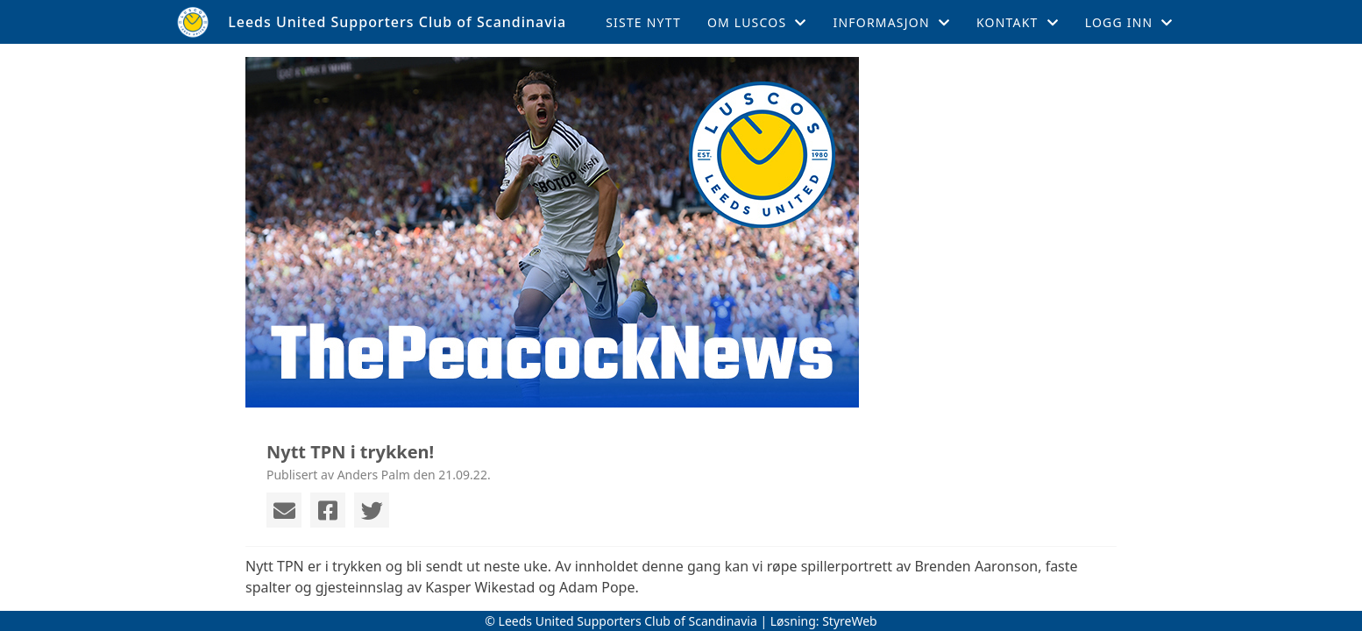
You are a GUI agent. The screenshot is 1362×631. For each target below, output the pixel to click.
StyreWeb (849, 621)
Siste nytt (643, 22)
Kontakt (1017, 22)
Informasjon (892, 22)
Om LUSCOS (757, 22)
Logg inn (1129, 22)
